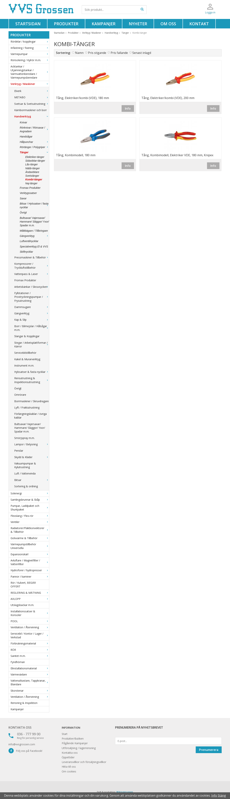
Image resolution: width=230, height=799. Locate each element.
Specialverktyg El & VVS (34, 246)
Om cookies (69, 771)
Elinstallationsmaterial (30, 668)
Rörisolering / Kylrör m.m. (30, 60)
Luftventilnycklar (29, 241)
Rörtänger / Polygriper (34, 147)
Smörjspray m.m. (24, 438)
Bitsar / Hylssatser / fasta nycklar (34, 205)
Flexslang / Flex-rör (30, 516)
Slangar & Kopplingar (26, 336)
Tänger (34, 152)
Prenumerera (208, 750)
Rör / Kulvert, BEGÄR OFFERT (23, 584)
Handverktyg (31, 116)
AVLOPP (30, 599)
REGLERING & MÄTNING (30, 592)
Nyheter (138, 23)
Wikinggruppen (124, 791)
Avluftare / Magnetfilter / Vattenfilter (30, 562)
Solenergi (30, 493)
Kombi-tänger (33, 179)
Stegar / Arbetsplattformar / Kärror (31, 344)
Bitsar (31, 480)
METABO (31, 97)
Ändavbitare (32, 172)
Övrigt (23, 212)
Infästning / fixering (30, 48)
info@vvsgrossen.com (22, 744)
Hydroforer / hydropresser (30, 570)
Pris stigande (97, 53)
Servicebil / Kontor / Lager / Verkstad (30, 635)
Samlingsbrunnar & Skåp (30, 499)
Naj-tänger (31, 183)
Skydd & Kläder (31, 457)
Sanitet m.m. (30, 656)
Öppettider (68, 757)
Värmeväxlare (30, 674)
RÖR (30, 649)
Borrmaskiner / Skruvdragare (31, 401)
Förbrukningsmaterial (30, 643)
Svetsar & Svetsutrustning (31, 104)
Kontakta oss (20, 727)
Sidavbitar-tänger (35, 160)
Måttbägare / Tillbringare (34, 230)
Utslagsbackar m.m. (22, 605)
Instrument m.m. (24, 365)
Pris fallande (119, 53)
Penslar (18, 450)
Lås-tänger (31, 164)
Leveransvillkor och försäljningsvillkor (84, 762)
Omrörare (20, 394)
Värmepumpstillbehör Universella (30, 546)
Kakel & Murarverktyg (27, 359)
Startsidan (28, 23)
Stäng (222, 795)
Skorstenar (30, 690)
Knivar (23, 122)
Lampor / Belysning (31, 444)
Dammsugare (31, 307)
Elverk (31, 91)
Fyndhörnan (18, 662)
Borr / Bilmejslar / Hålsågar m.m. (31, 328)
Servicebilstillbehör (25, 352)
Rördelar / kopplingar (30, 41)
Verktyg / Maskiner (30, 84)
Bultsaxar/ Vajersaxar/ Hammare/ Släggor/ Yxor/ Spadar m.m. (34, 221)
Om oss (168, 23)
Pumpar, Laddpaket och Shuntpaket (30, 507)
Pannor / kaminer (30, 576)
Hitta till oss (69, 766)
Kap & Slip (31, 319)
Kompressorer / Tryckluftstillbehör (31, 265)
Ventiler (30, 522)
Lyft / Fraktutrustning (26, 407)
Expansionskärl (30, 554)
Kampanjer (103, 23)
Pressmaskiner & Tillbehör (31, 257)
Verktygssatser (28, 193)
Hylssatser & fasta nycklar (31, 372)
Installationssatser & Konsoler (30, 613)
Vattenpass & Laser (31, 274)
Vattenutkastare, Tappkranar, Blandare (30, 682)
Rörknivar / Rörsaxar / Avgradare (34, 129)
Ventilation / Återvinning (30, 627)
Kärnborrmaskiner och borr (30, 110)
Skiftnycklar (26, 251)
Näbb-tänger (32, 168)
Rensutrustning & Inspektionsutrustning (31, 380)
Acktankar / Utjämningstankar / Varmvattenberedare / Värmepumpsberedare (30, 72)
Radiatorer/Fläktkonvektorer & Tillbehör (30, 530)
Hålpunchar (34, 141)
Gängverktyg (34, 235)
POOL (30, 621)
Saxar (23, 198)
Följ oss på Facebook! (25, 751)
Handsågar (26, 136)
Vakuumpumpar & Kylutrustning (25, 465)
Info (128, 108)
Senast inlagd (141, 53)
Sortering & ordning (26, 486)
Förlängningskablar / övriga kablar (30, 415)
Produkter (66, 23)
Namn (79, 53)
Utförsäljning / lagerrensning (79, 748)
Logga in (210, 12)
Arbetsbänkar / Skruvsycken (31, 287)
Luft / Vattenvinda (25, 473)
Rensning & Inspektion (24, 703)
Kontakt (199, 23)
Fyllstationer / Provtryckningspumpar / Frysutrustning (31, 296)
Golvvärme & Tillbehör (30, 538)
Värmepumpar (30, 54)
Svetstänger (32, 175)
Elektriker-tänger (34, 156)
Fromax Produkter (30, 187)
